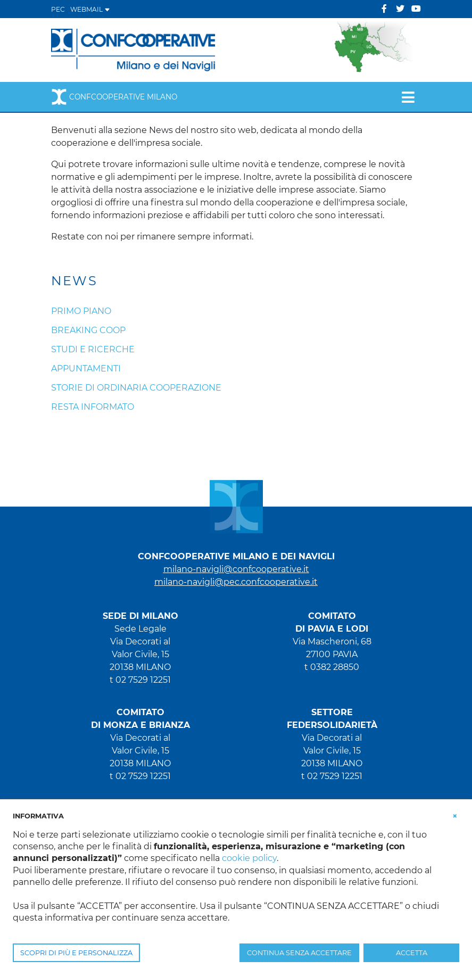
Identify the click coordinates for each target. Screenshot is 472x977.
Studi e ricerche (93, 349)
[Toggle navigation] (408, 96)
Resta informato (92, 407)
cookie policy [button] (249, 858)
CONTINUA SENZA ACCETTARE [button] (299, 953)
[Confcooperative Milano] (134, 49)
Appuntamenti (86, 368)
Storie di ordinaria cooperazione (136, 388)
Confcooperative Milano (114, 97)
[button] (455, 815)
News (74, 281)
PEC (58, 9)
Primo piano (81, 311)
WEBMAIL (90, 9)
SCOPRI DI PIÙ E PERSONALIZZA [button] (76, 953)
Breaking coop (88, 330)
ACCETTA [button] (411, 953)
